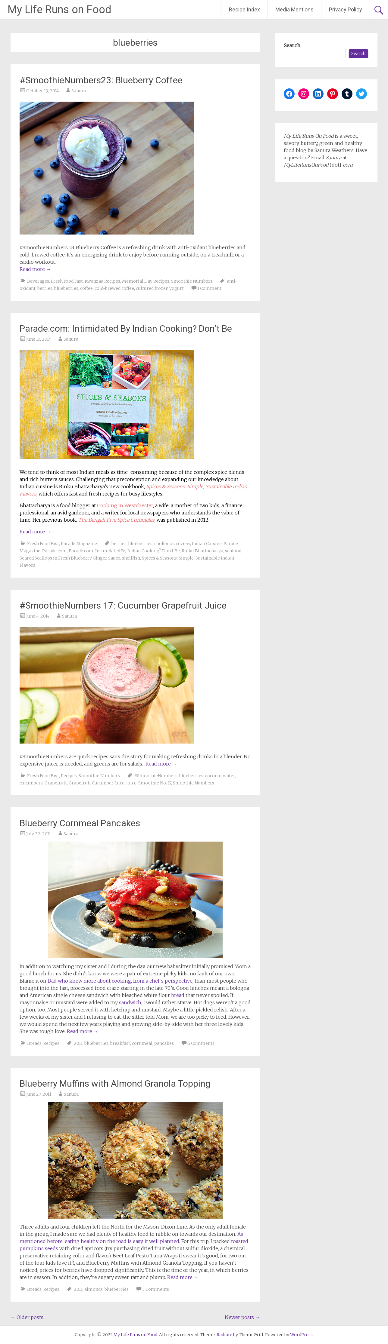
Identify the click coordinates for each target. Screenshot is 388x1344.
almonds (93, 1289)
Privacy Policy (345, 9)
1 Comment (209, 288)
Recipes (69, 775)
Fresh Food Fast (67, 281)
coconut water (220, 775)
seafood (233, 551)
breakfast (120, 1043)
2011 (78, 1043)
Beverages (38, 281)
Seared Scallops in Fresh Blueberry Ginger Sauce (70, 558)
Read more (35, 269)
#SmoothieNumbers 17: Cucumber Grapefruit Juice (123, 605)
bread (177, 995)
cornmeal (142, 1043)
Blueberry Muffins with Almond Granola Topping (115, 1083)
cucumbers (31, 783)
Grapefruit (56, 783)
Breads (34, 1043)
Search (292, 45)
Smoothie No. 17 (154, 783)
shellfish (131, 558)
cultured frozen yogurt (160, 288)
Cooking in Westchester (125, 505)
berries (44, 288)
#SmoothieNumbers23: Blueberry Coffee (101, 80)
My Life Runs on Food (59, 9)
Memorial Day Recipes (145, 281)
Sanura (78, 91)
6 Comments (200, 1043)
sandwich (130, 1002)
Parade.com (54, 551)
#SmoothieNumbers (155, 775)
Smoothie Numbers (191, 281)
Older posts (27, 1317)
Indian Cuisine (207, 543)
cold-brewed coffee (114, 288)
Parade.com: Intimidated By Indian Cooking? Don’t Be (126, 328)
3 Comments (155, 1289)
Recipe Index (244, 9)
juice (131, 783)
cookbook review (172, 543)
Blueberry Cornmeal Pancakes (80, 823)
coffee (86, 288)
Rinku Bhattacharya (202, 551)
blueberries (66, 288)
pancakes (164, 1043)
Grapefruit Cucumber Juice (96, 783)
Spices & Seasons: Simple (168, 558)
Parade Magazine (79, 543)
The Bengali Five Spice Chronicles (116, 520)
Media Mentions (294, 9)
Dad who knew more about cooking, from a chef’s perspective (120, 981)
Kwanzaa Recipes (102, 281)
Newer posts (242, 1317)
